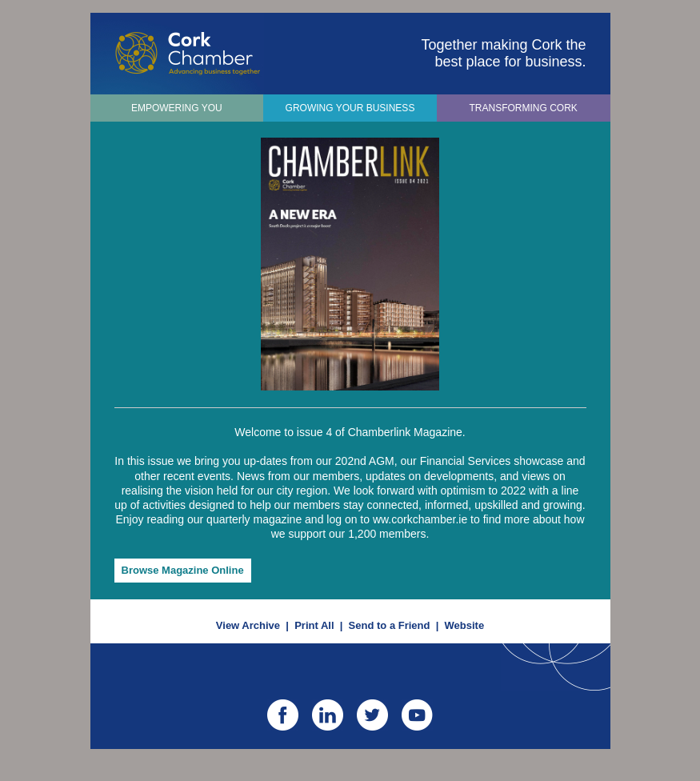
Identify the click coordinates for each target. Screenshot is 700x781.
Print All (314, 625)
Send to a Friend (389, 625)
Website (465, 625)
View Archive (248, 625)
